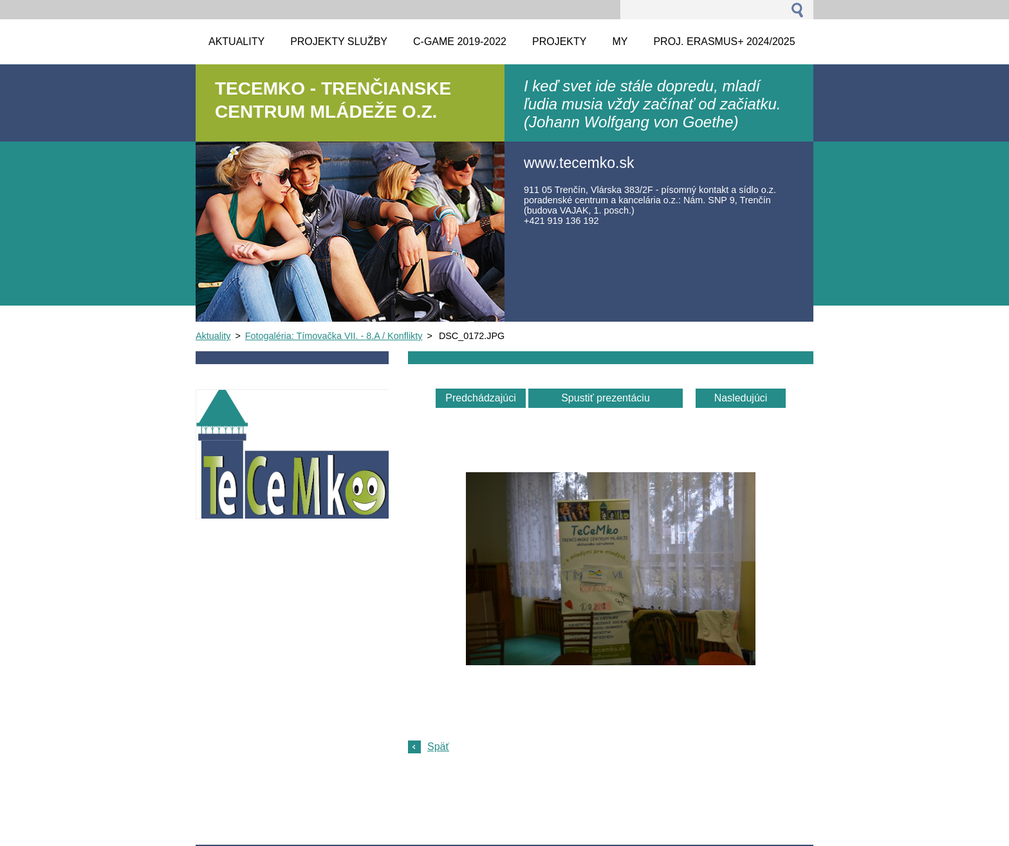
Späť (438, 746)
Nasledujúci (741, 397)
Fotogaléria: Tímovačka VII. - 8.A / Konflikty (334, 336)
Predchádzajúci (480, 397)
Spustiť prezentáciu (605, 397)
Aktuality (213, 336)
